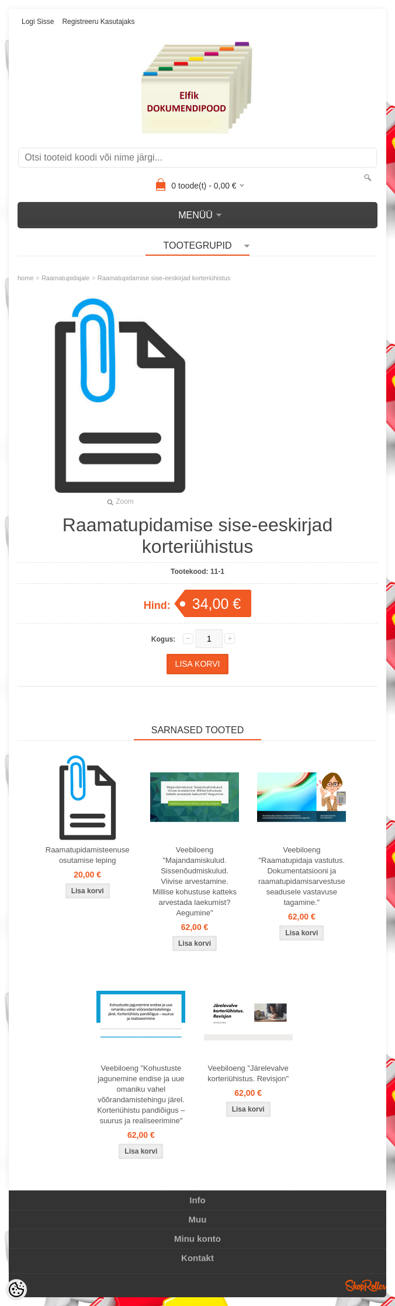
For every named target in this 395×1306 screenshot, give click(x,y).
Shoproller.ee (365, 1285)
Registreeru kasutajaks (98, 22)
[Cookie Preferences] (16, 1289)
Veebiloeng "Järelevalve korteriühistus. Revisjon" (248, 1073)
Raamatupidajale (65, 277)
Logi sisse (38, 22)
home (26, 277)
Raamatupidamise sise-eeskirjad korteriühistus (164, 277)
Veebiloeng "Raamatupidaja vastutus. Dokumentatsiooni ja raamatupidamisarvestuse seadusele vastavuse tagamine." (301, 876)
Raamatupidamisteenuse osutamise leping (88, 855)
